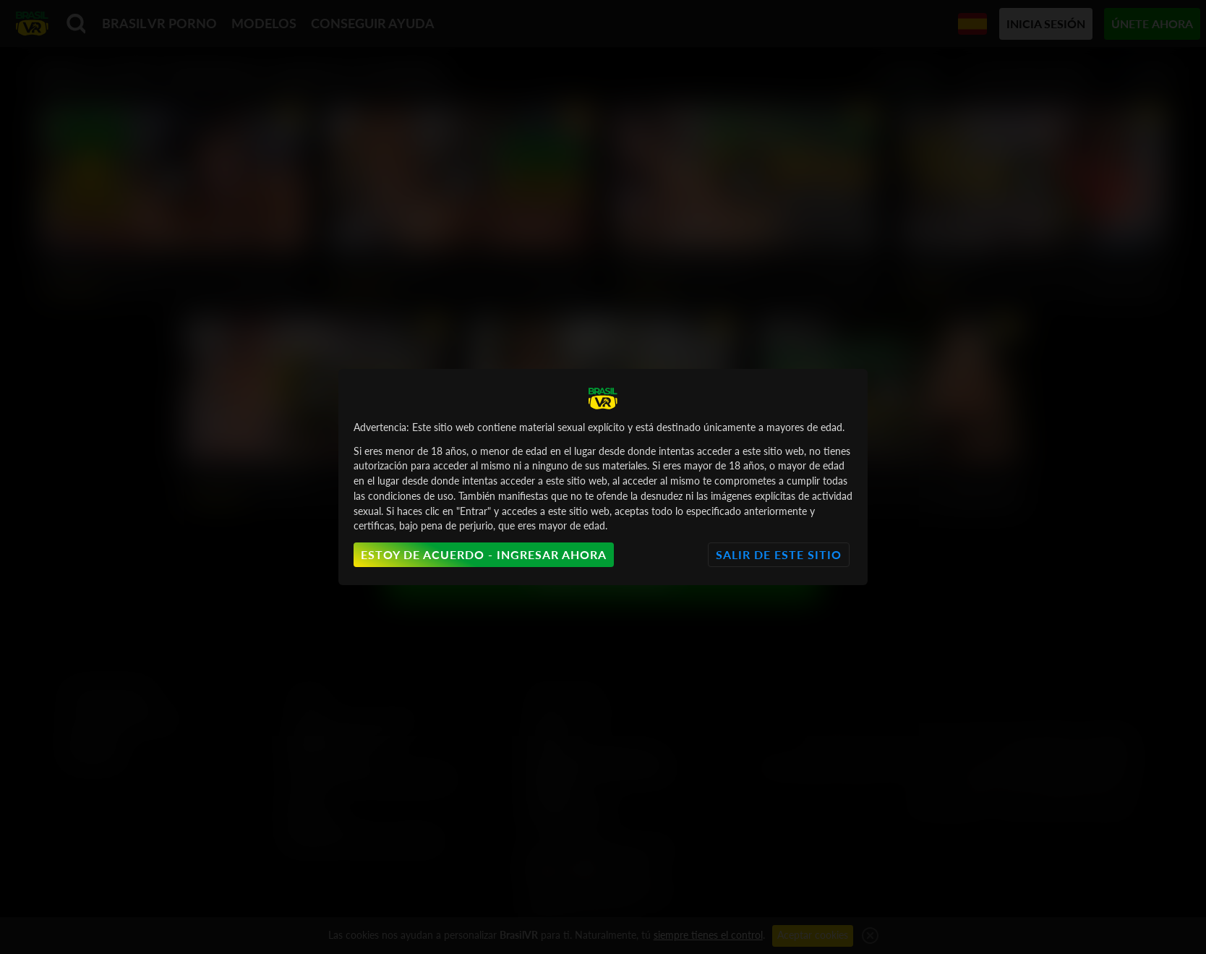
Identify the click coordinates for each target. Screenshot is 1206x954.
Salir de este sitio (779, 554)
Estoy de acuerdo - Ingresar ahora (484, 554)
